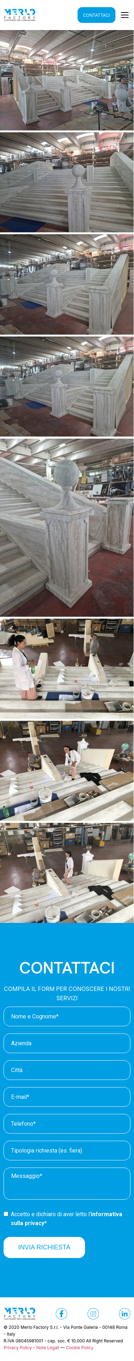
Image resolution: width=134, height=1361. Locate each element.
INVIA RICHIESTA (44, 1247)
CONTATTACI (96, 15)
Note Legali (47, 1347)
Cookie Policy (79, 1347)
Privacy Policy (18, 1347)
